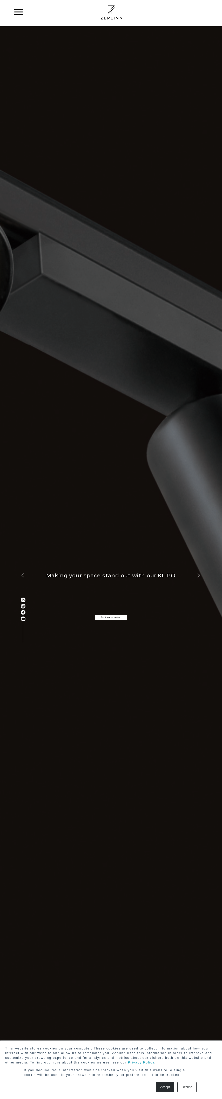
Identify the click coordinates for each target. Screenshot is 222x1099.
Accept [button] (165, 1087)
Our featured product (111, 617)
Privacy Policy (141, 1062)
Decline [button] (187, 1087)
